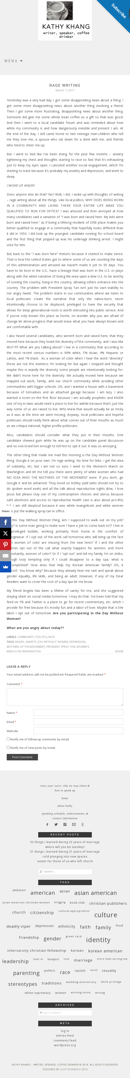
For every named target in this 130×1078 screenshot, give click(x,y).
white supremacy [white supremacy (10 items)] (38, 993)
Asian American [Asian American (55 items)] (95, 893)
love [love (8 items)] (66, 958)
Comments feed (65, 1040)
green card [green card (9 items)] (74, 936)
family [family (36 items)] (103, 927)
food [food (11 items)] (119, 925)
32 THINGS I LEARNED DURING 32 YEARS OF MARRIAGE (65, 842)
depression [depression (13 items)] (44, 926)
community (25, 637)
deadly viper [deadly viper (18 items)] (18, 926)
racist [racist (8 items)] (94, 970)
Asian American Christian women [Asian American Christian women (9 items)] (26, 902)
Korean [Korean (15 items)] (77, 950)
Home (65, 798)
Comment (14, 684)
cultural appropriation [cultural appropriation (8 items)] (74, 911)
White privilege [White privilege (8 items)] (111, 981)
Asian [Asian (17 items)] (65, 891)
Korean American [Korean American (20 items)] (105, 950)
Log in (65, 1031)
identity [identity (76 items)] (98, 939)
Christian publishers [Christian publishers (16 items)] (108, 903)
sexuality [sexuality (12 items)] (109, 970)
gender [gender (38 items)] (52, 938)
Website (12, 731)
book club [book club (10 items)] (77, 902)
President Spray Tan (60, 647)
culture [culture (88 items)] (105, 914)
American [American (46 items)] (42, 892)
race (51, 637)
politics (41, 637)
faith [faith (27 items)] (85, 927)
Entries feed (65, 1035)
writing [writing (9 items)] (100, 992)
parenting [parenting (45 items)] (26, 972)
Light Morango (70, 1069)
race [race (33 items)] (65, 972)
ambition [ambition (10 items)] (19, 890)
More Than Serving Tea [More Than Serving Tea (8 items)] (112, 958)
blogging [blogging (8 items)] (59, 902)
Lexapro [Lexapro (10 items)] (53, 959)
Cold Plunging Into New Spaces (65, 856)
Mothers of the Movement (26, 647)
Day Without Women (53, 642)
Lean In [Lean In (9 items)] (38, 959)
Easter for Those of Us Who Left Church (65, 861)
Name (12, 713)
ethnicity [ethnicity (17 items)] (66, 926)
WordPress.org (65, 1045)
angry (19, 642)
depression (77, 642)
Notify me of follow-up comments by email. (39, 739)
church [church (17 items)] (19, 912)
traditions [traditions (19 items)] (52, 983)
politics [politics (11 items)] (49, 970)
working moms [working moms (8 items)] (81, 992)
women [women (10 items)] (60, 993)
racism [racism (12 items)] (80, 970)
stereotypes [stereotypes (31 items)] (22, 984)
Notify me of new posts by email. (33, 748)
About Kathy (64, 805)
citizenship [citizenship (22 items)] (42, 912)
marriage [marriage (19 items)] (83, 960)
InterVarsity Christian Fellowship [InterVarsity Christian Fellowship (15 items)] (36, 950)
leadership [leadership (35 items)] (15, 961)
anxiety (31, 642)
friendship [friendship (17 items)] (29, 937)
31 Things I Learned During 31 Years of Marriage (65, 851)
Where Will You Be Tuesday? (65, 847)
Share (119, 651)
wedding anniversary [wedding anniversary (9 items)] (81, 982)
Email (11, 722)
